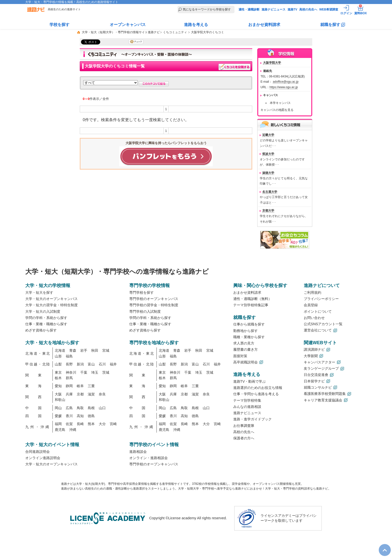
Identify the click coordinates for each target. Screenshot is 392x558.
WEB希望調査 (328, 9)
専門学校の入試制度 (145, 311)
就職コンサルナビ (318, 387)
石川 (102, 364)
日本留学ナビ (314, 381)
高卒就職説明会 (245, 362)
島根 (91, 408)
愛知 (58, 386)
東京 (58, 372)
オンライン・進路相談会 (148, 458)
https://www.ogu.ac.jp (284, 87)
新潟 (80, 364)
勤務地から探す (245, 331)
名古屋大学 (269, 192)
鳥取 (80, 408)
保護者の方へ (243, 438)
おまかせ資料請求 (264, 24)
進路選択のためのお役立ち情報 (257, 388)
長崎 (80, 424)
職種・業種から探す (249, 337)
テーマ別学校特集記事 (250, 305)
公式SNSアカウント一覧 (323, 324)
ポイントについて (318, 311)
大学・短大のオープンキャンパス (51, 299)
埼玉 (94, 372)
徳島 (91, 416)
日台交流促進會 (316, 375)
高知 (80, 416)
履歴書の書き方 (245, 349)
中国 (37, 408)
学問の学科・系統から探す (46, 318)
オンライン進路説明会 (42, 458)
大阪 (58, 394)
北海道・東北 (37, 353)
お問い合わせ (314, 318)
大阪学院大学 (272, 62)
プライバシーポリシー (321, 299)
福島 (69, 356)
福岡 (58, 424)
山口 (102, 408)
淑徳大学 (268, 173)
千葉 (83, 372)
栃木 (58, 378)
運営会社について (318, 330)
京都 (80, 394)
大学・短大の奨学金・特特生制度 (51, 305)
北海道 (60, 350)
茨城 (105, 372)
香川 (69, 416)
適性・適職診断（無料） (252, 299)
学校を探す (60, 24)
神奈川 (71, 372)
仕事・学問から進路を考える (256, 394)
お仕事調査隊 (243, 426)
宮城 (105, 350)
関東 (37, 375)
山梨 (58, 364)
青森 (72, 350)
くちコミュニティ (175, 32)
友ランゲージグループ (321, 368)
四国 (37, 416)
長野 (69, 364)
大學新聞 (311, 356)
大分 (102, 424)
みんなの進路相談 (247, 407)
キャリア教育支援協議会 (323, 400)
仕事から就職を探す (249, 324)
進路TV (292, 9)
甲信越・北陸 (37, 364)
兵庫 (69, 394)
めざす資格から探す (41, 330)
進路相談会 (138, 452)
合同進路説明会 (37, 452)
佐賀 (69, 424)
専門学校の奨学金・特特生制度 (153, 305)
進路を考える (196, 24)
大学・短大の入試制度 (42, 311)
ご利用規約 (312, 292)
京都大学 (268, 210)
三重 (91, 386)
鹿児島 (60, 429)
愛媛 (58, 416)
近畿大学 (268, 135)
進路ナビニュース (274, 9)
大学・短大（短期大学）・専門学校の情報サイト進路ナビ (121, 32)
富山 (91, 364)
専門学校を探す (141, 292)
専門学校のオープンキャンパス (153, 299)
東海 (37, 386)
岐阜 (80, 386)
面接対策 (240, 356)
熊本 (91, 424)
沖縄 (72, 429)
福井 (113, 364)
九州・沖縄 (37, 427)
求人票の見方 (243, 343)
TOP (382, 546)
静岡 (69, 386)
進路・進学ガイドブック (252, 419)
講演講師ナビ (314, 349)
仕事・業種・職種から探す (46, 324)
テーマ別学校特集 (247, 400)
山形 (58, 356)
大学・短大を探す (39, 292)
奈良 (102, 394)
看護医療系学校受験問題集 (325, 394)
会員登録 (311, 305)
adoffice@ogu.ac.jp (285, 81)
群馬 (69, 378)
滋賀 (91, 394)
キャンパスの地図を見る (277, 110)
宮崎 (113, 424)
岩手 (83, 350)
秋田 (94, 350)
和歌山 (60, 399)
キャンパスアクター (319, 362)
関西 (37, 397)
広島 (69, 408)
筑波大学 (268, 154)
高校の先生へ (308, 9)
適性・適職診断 (249, 9)
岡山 (58, 408)
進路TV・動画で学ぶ (249, 381)
